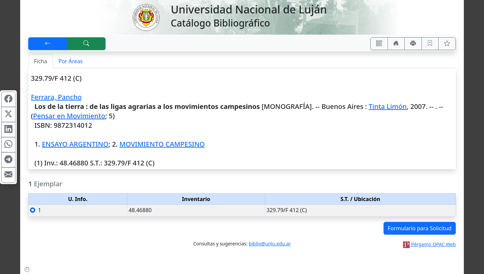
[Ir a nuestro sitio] (396, 43)
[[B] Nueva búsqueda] (86, 43)
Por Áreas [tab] (70, 61)
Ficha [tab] (40, 61)
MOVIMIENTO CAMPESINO (162, 144)
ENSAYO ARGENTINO (75, 144)
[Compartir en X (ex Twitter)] (8, 114)
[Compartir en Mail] (8, 175)
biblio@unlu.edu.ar (270, 243)
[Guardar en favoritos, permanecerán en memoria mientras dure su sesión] (430, 43)
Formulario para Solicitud (419, 228)
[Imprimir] (413, 43)
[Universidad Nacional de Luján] (146, 17)
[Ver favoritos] (447, 43)
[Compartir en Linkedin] (8, 129)
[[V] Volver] (47, 43)
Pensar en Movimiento (69, 115)
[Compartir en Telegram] (8, 159)
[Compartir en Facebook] (8, 99)
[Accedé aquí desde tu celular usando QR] (379, 43)
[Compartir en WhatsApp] (8, 144)
